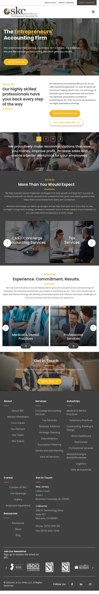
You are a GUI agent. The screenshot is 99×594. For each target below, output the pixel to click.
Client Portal (44, 2)
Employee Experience (18, 508)
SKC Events (18, 444)
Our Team (18, 438)
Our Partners (18, 432)
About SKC (18, 414)
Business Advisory (49, 429)
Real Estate (81, 445)
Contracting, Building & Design (80, 431)
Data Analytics (49, 441)
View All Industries (81, 473)
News (18, 532)
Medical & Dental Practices (76, 415)
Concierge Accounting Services (48, 415)
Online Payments (86, 2)
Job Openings (18, 496)
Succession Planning (49, 448)
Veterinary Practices (81, 423)
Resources (18, 526)
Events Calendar (63, 2)
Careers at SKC (18, 490)
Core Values (18, 426)
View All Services (49, 460)
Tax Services (49, 423)
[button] (93, 12)
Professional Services (81, 451)
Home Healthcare (81, 439)
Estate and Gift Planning (49, 454)
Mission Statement (18, 420)
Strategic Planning (49, 435)
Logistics (81, 467)
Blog (17, 538)
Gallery (18, 502)
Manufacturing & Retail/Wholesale (76, 459)
